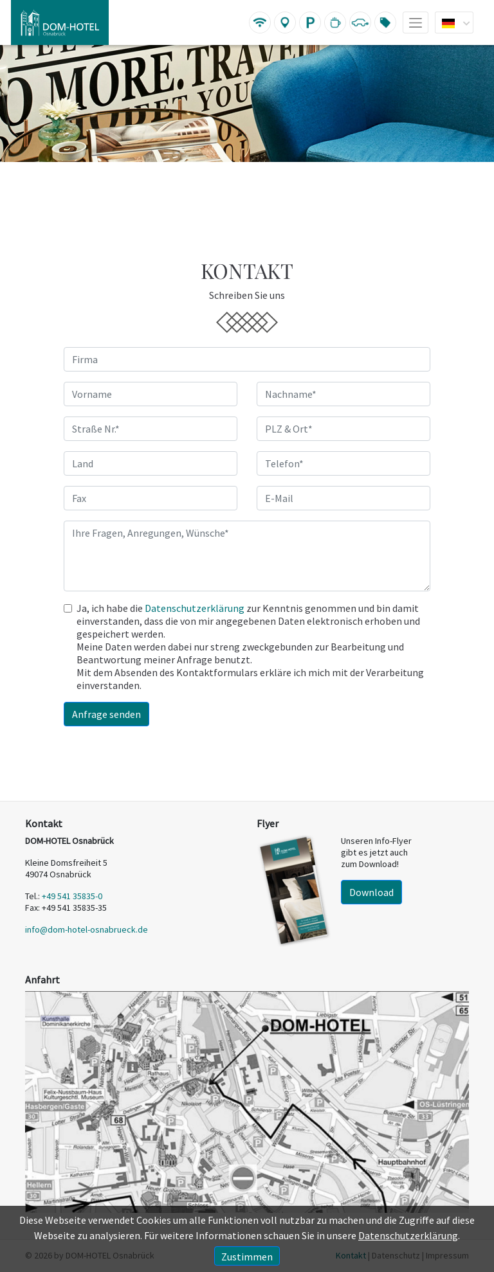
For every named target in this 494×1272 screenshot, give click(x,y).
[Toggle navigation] (411, 22)
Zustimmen (247, 1256)
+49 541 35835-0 (72, 896)
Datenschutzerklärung (194, 608)
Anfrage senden (106, 714)
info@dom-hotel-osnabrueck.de (86, 929)
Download (371, 892)
